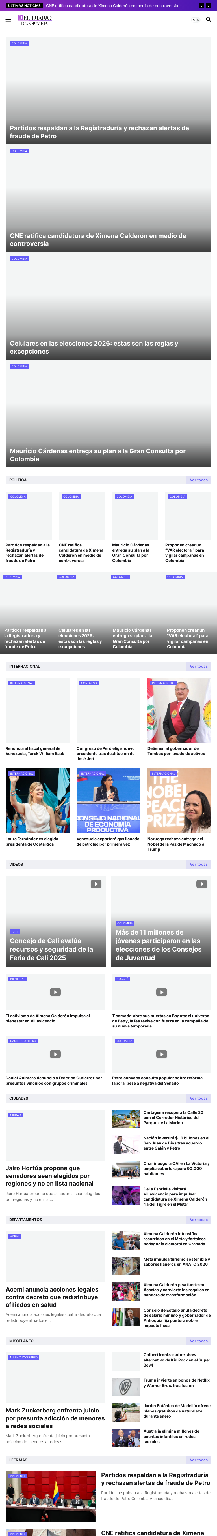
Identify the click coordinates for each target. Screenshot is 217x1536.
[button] (8, 20)
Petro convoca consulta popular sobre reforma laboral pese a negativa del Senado (157, 1080)
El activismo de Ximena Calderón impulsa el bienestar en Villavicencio (48, 1018)
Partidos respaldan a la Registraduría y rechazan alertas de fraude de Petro (28, 553)
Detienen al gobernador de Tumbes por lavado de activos (176, 751)
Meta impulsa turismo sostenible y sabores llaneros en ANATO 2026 (177, 1262)
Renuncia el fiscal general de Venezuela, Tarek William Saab (35, 751)
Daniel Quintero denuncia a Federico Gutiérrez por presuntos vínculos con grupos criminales (54, 1080)
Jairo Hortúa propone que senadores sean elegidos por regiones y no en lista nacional (50, 1176)
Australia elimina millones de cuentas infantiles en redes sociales (171, 1436)
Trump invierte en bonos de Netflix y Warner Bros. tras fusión (177, 1383)
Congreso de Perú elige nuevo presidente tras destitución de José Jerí (106, 753)
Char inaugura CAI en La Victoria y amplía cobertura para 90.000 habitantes (177, 1168)
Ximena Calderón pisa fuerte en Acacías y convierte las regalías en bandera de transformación (177, 1289)
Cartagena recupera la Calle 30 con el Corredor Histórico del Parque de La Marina (173, 1117)
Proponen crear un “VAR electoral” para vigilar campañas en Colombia (184, 553)
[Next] (208, 5)
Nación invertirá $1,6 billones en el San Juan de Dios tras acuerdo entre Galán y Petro (176, 1142)
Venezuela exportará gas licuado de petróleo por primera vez (108, 841)
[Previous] (201, 5)
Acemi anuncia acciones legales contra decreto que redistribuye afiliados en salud (52, 1297)
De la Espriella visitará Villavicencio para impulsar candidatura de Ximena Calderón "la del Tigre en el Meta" (175, 1196)
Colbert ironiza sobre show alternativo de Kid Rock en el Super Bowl (177, 1359)
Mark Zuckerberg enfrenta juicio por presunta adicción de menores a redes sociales (55, 1418)
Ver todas (199, 480)
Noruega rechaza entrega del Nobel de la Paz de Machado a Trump (175, 843)
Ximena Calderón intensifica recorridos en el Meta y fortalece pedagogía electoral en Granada (175, 1238)
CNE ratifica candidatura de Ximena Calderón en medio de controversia (81, 553)
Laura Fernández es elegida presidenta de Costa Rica (32, 841)
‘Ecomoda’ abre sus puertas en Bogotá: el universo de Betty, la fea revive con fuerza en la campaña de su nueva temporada (160, 1020)
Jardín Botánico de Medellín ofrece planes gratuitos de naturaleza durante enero (177, 1410)
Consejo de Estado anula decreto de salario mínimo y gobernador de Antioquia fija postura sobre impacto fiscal (177, 1318)
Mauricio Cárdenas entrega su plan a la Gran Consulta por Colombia (130, 553)
